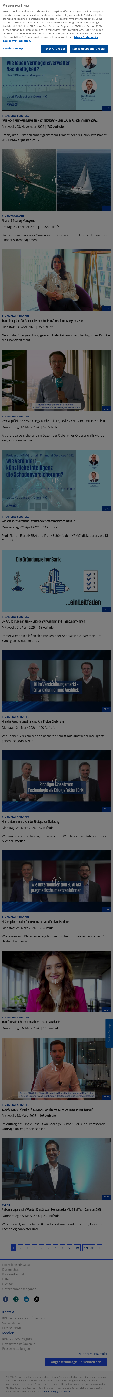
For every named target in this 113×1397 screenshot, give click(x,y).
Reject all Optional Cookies (88, 46)
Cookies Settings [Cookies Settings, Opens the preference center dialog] (13, 46)
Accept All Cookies (54, 46)
